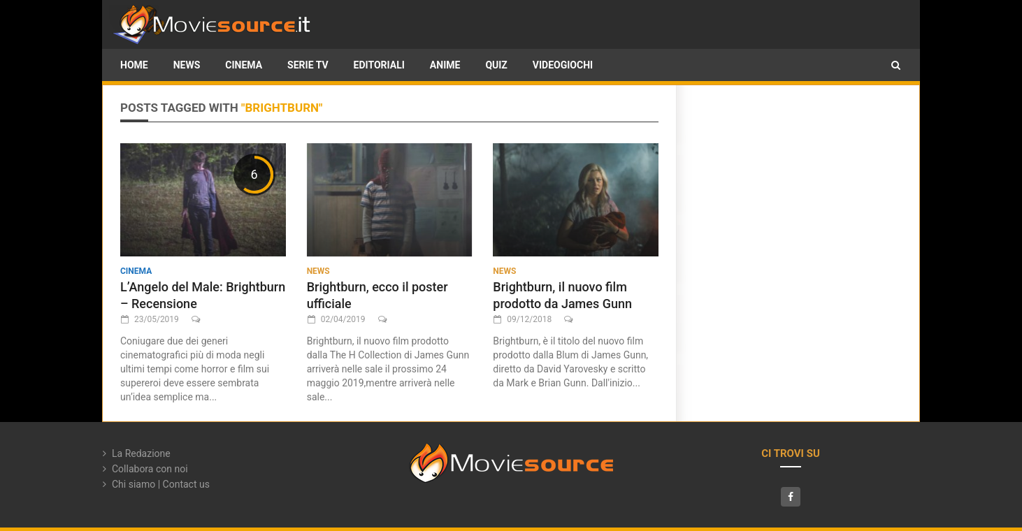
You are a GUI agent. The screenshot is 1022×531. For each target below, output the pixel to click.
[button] (895, 65)
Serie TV (307, 65)
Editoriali (379, 65)
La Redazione (141, 453)
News (187, 65)
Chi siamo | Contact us (161, 484)
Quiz (496, 65)
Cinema (243, 65)
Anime (445, 65)
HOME (134, 65)
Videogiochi (563, 65)
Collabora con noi (150, 468)
